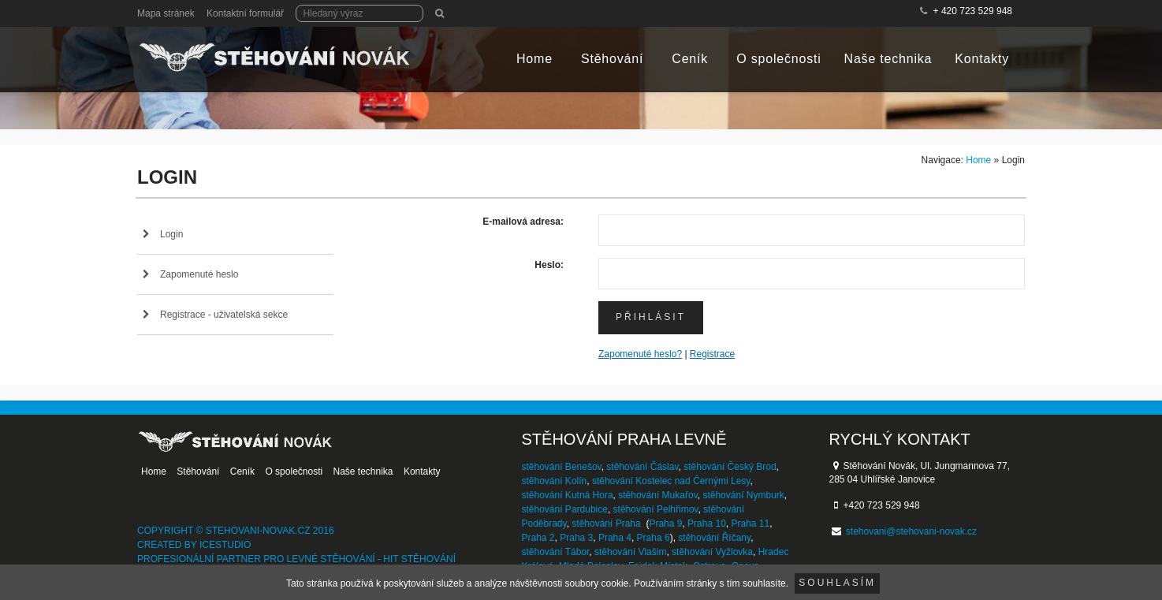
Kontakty (982, 58)
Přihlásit (651, 316)
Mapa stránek (166, 13)
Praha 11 (750, 523)
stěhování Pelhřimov (655, 509)
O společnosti (778, 58)
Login (171, 234)
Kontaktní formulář (245, 13)
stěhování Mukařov (658, 495)
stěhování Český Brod (729, 466)
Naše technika (888, 58)
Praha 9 (665, 523)
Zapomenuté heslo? (640, 354)
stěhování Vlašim (630, 551)
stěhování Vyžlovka (712, 551)
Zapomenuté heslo (199, 274)
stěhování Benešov (561, 466)
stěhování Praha (606, 523)
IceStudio (225, 544)
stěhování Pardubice (565, 509)
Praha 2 (538, 537)
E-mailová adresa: (523, 221)
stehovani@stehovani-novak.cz (911, 531)
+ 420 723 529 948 (972, 11)
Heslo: (549, 264)
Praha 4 (614, 537)
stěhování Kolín (554, 480)
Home (534, 58)
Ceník (690, 58)
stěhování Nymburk (743, 495)
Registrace (712, 354)
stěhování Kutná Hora (567, 495)
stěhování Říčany (714, 537)
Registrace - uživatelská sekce (224, 314)
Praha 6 (653, 537)
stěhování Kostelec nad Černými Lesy (671, 480)
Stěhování (612, 58)
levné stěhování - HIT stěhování (371, 559)
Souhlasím (837, 582)
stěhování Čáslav (642, 466)
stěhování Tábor (556, 551)
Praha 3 (576, 537)
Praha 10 (706, 523)
